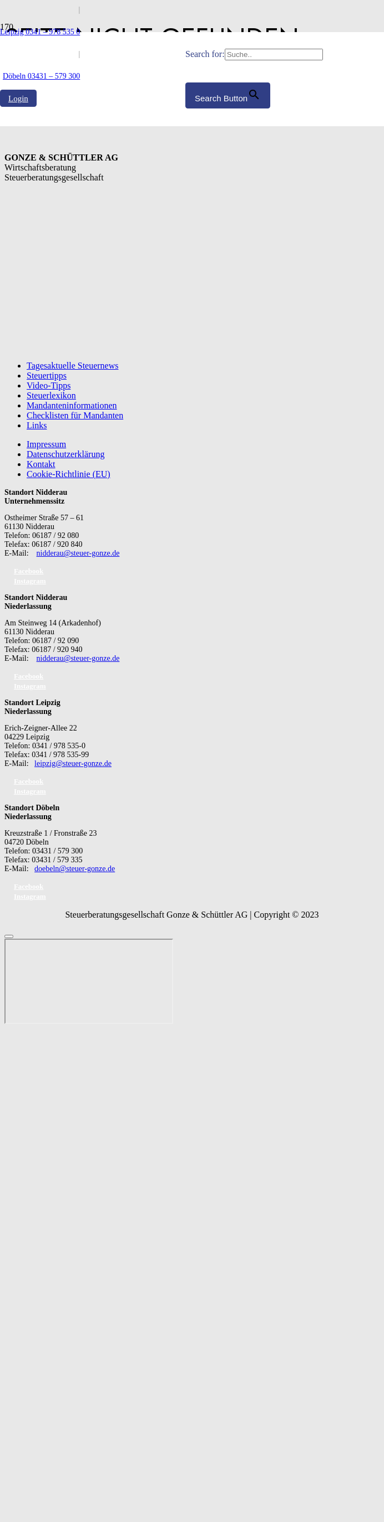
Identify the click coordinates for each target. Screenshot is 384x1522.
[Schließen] (8, 936)
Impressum (46, 444)
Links (37, 425)
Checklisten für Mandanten (75, 415)
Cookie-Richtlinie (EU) (68, 474)
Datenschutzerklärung (65, 454)
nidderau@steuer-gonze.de (78, 553)
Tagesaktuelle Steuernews (72, 365)
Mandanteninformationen (72, 405)
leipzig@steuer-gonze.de (73, 763)
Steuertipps (47, 375)
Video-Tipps (48, 385)
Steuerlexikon (51, 395)
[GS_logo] (92, 314)
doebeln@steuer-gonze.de (74, 868)
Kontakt (41, 464)
